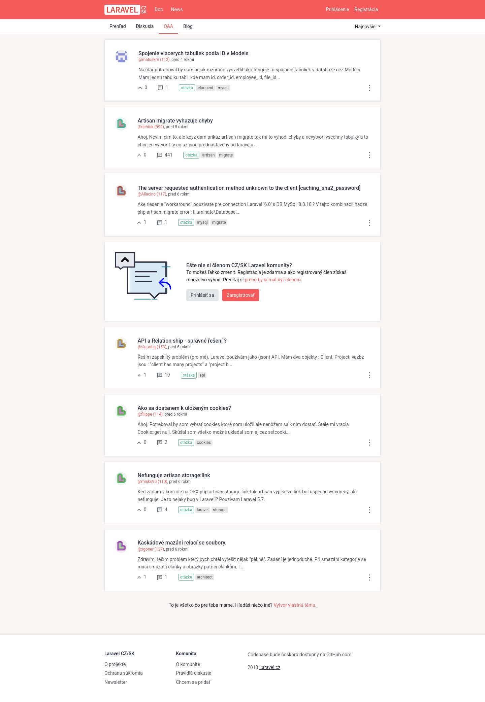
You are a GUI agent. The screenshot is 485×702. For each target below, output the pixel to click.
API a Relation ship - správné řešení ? (181, 341)
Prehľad (117, 26)
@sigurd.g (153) (151, 347)
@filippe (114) (150, 414)
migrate (226, 155)
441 (165, 154)
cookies (204, 442)
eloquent (205, 87)
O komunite (188, 664)
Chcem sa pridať (193, 682)
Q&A (168, 26)
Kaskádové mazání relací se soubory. (181, 542)
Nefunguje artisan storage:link (173, 475)
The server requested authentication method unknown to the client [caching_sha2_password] (248, 188)
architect (205, 577)
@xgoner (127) (150, 549)
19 (163, 375)
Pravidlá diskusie (194, 673)
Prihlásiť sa (202, 295)
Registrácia (366, 9)
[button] (369, 87)
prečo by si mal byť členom (273, 279)
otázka (187, 87)
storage (219, 509)
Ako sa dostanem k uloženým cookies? (184, 408)
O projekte (115, 664)
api (202, 375)
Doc (159, 9)
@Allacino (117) (151, 194)
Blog (188, 26)
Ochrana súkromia (123, 673)
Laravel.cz (270, 667)
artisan (208, 155)
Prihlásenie (337, 9)
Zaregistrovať (241, 295)
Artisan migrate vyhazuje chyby (175, 120)
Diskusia (145, 26)
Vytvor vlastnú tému (294, 605)
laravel (202, 509)
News (177, 9)
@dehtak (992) (150, 127)
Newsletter (115, 682)
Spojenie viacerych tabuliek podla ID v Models (193, 53)
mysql (223, 87)
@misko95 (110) (152, 481)
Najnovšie (366, 26)
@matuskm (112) (154, 59)
